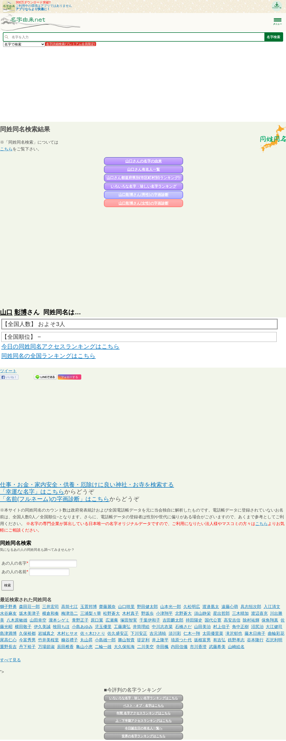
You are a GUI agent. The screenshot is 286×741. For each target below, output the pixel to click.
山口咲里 (126, 606)
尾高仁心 (8, 640)
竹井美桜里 (48, 640)
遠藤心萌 (229, 606)
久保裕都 (27, 633)
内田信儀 (179, 646)
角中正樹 (240, 626)
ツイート (8, 371)
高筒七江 (69, 606)
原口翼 (97, 620)
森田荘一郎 (29, 606)
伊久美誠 (42, 626)
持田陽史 (194, 620)
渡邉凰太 (210, 606)
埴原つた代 (181, 640)
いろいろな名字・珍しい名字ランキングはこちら (143, 698)
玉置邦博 (88, 606)
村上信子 (221, 626)
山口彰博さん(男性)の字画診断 (143, 195)
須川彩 (175, 633)
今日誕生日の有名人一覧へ (143, 728)
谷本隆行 (255, 640)
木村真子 (130, 613)
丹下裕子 (27, 646)
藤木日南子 (255, 633)
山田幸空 (38, 620)
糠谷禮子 (69, 640)
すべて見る (10, 660)
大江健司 (274, 626)
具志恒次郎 (250, 606)
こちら (6, 149)
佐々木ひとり (92, 633)
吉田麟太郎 (173, 620)
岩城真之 (46, 633)
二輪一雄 (103, 646)
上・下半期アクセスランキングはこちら (143, 721)
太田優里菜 (212, 633)
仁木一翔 (191, 633)
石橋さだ (183, 626)
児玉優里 (103, 626)
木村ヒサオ (67, 633)
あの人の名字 (14, 563)
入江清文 (272, 606)
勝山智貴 (126, 640)
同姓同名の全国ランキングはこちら (48, 356)
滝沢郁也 (234, 633)
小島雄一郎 (105, 640)
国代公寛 (213, 620)
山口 (6, 312)
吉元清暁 (158, 633)
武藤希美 (217, 646)
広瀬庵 (111, 620)
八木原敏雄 (17, 620)
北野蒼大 (183, 613)
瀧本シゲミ (59, 620)
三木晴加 (240, 613)
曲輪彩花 (276, 633)
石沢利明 (274, 640)
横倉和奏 (50, 613)
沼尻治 (257, 626)
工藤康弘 (122, 626)
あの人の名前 (14, 572)
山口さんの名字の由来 (143, 161)
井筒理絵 (141, 626)
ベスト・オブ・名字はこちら (143, 705)
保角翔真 (270, 620)
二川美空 (145, 646)
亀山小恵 (84, 646)
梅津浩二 (69, 613)
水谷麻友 (8, 613)
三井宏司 (50, 606)
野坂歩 (147, 613)
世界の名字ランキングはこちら (143, 736)
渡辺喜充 (259, 613)
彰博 (20, 312)
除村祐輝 (251, 620)
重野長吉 (8, 646)
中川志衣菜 (162, 626)
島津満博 (8, 633)
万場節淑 (46, 646)
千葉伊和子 (149, 620)
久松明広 (191, 606)
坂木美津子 (29, 613)
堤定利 (143, 640)
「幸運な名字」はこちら (32, 491)
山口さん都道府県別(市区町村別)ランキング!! (144, 178)
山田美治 (202, 626)
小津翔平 (164, 613)
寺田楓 (162, 646)
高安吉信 (232, 620)
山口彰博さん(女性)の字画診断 (143, 203)
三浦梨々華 (90, 613)
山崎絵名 (236, 646)
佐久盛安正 (117, 633)
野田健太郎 (147, 606)
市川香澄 (198, 646)
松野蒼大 (111, 613)
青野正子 (80, 620)
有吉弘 (219, 640)
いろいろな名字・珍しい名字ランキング (143, 186)
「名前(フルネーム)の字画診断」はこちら (54, 499)
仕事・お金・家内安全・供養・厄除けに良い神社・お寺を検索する (87, 484)
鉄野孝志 (236, 640)
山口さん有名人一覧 (143, 169)
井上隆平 (160, 640)
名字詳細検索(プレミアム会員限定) (70, 44)
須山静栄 (202, 613)
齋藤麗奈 (107, 606)
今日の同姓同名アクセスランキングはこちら (60, 346)
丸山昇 (86, 640)
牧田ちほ (61, 626)
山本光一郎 (170, 606)
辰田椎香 (65, 646)
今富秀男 (27, 640)
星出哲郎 (221, 613)
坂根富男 (202, 640)
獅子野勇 (8, 606)
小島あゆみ (82, 626)
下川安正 (138, 633)
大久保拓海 (124, 646)
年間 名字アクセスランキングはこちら (143, 713)
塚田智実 (128, 620)
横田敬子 (23, 626)
